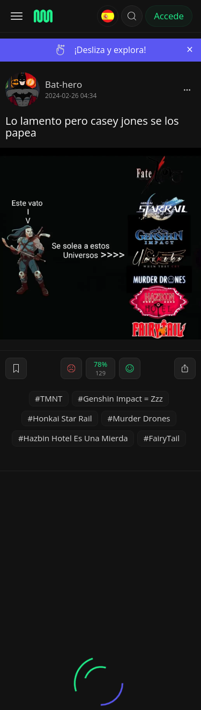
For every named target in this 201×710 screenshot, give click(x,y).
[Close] (190, 49)
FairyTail (164, 438)
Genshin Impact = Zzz (123, 398)
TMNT (51, 398)
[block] (187, 89)
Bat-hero (63, 84)
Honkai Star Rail (62, 418)
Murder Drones (141, 418)
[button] (132, 16)
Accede (169, 16)
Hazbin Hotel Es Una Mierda (76, 438)
